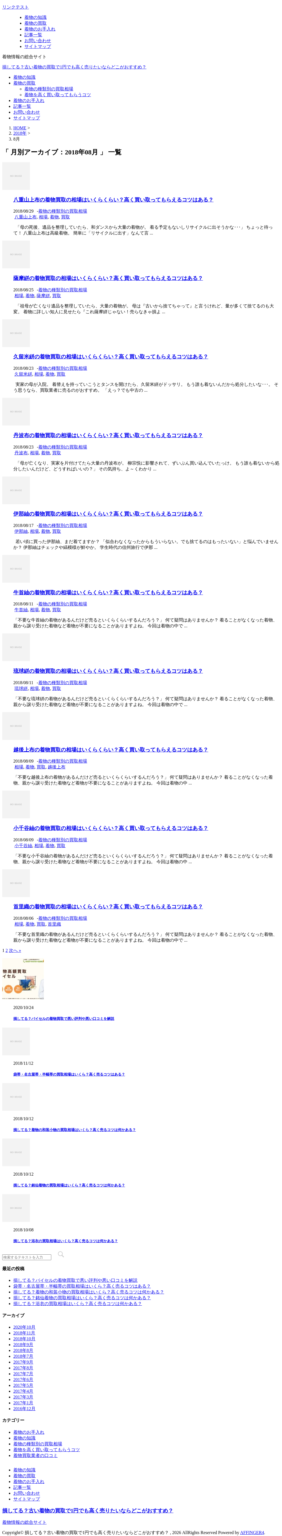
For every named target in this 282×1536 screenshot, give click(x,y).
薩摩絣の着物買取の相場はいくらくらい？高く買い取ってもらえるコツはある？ (108, 278)
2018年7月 (23, 1356)
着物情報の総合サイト (24, 1522)
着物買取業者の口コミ (35, 1455)
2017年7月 (23, 1373)
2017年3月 (23, 1397)
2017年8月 (23, 1368)
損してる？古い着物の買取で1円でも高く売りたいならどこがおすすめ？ (74, 67)
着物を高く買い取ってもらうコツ (57, 94)
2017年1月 (23, 1402)
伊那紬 (21, 531)
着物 (54, 217)
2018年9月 (23, 1344)
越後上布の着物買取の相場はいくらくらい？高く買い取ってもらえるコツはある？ (110, 750)
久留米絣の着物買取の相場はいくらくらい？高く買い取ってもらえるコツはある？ (110, 357)
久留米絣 (23, 374)
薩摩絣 (43, 295)
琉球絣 (21, 688)
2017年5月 (23, 1385)
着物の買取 (35, 23)
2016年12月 (24, 1408)
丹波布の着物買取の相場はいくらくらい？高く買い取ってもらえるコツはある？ (108, 435)
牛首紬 (21, 609)
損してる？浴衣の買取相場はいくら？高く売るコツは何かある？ (65, 1241)
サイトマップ (37, 46)
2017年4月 (23, 1391)
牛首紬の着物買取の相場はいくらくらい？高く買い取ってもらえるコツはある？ (108, 592)
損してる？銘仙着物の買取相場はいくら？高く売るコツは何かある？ (69, 1185)
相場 (43, 217)
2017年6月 (23, 1379)
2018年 (20, 133)
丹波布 (21, 452)
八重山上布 (25, 217)
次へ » (15, 950)
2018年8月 (23, 1350)
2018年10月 (24, 1338)
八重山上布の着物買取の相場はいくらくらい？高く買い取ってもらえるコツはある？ (113, 200)
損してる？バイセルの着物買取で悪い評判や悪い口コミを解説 (63, 1019)
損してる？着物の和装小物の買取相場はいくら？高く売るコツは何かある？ (74, 1130)
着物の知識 (35, 17)
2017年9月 (23, 1362)
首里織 (54, 924)
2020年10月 (24, 1327)
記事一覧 (33, 34)
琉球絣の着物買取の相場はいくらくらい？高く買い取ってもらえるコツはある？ (108, 671)
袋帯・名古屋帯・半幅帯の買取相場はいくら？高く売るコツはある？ (69, 1074)
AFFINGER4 (252, 1532)
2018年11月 (24, 1333)
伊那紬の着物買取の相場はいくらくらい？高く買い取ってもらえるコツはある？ (108, 514)
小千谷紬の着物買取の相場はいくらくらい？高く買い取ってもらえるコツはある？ (110, 828)
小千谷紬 (23, 845)
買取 (65, 217)
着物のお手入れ (39, 29)
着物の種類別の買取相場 (48, 88)
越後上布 (56, 767)
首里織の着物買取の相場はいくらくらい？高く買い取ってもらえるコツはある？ (108, 907)
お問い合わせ (37, 40)
